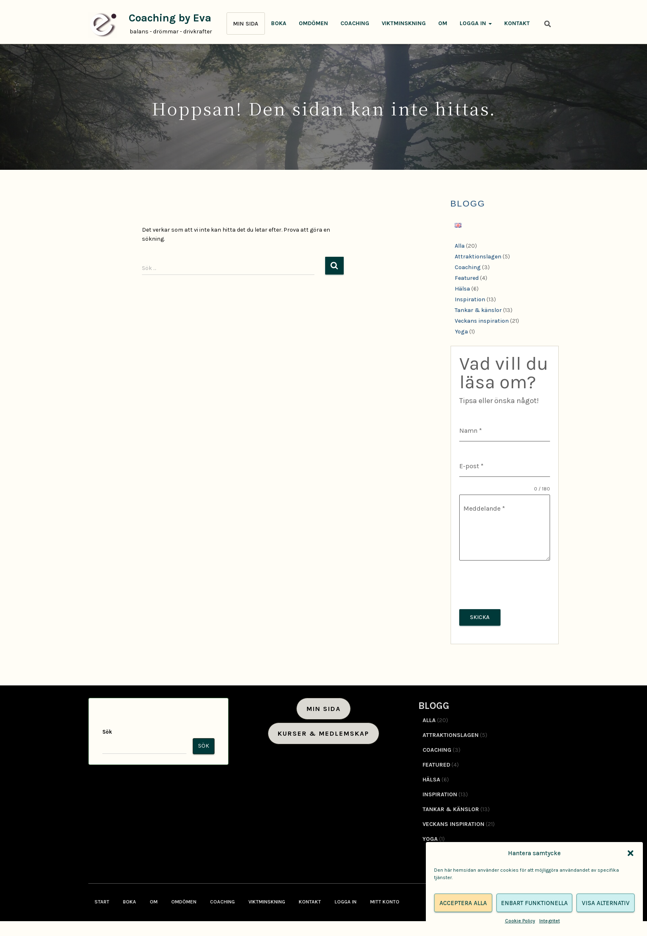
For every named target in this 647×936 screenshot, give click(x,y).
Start (101, 900)
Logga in (476, 23)
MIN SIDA (245, 23)
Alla (460, 245)
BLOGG (468, 203)
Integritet (549, 921)
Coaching (354, 23)
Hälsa (462, 288)
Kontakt (517, 23)
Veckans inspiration (482, 320)
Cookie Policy (520, 921)
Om (442, 23)
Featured (467, 278)
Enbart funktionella (534, 903)
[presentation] (504, 585)
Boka (278, 23)
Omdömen (313, 23)
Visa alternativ (606, 903)
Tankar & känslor (478, 310)
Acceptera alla (463, 903)
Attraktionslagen (478, 256)
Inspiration (470, 299)
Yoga (461, 331)
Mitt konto (384, 900)
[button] (630, 853)
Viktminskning (404, 23)
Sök (107, 730)
